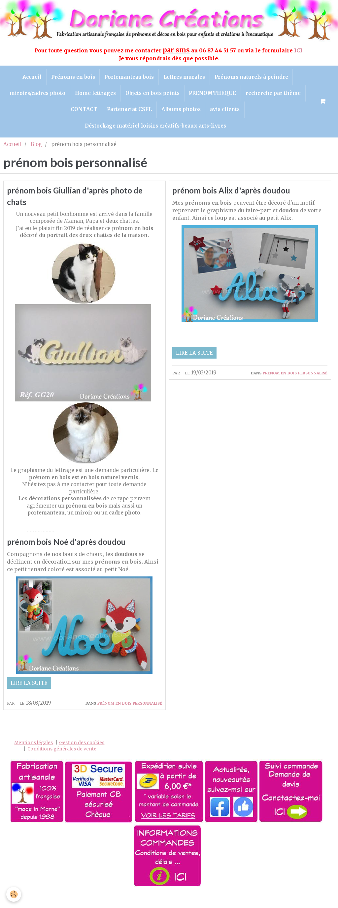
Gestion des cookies (81, 759)
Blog (36, 147)
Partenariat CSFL (129, 111)
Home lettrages (94, 94)
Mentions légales (33, 759)
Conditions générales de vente (61, 766)
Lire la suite (194, 356)
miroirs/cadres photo (36, 94)
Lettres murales (185, 77)
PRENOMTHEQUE (213, 94)
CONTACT (83, 111)
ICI (299, 50)
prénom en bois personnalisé (129, 537)
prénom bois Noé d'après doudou (70, 558)
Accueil (30, 77)
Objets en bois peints (152, 94)
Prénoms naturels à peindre (252, 77)
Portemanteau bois (129, 77)
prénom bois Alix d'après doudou (234, 194)
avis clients (226, 111)
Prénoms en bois (72, 77)
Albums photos (181, 111)
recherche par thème (274, 94)
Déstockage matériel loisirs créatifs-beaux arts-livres (155, 128)
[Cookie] (14, 894)
